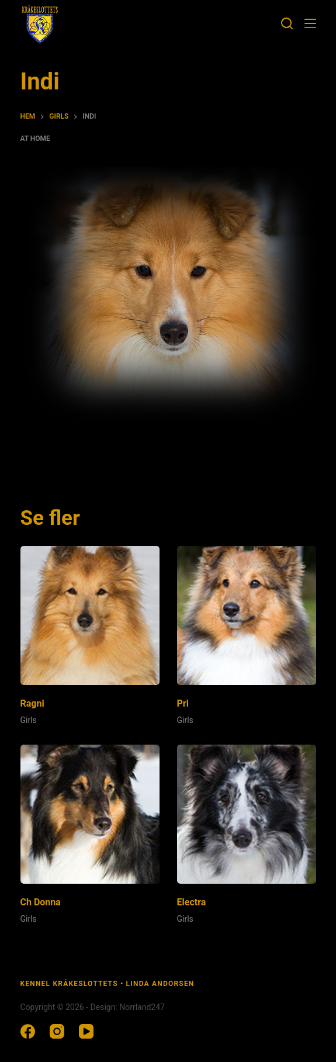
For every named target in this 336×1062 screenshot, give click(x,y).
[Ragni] (90, 615)
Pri (183, 703)
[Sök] (287, 23)
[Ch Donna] (90, 814)
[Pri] (246, 615)
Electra (191, 902)
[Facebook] (27, 1031)
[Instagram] (57, 1031)
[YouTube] (86, 1031)
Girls (28, 720)
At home (35, 138)
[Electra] (246, 814)
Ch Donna (40, 902)
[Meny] (310, 23)
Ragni (32, 703)
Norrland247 (142, 1007)
